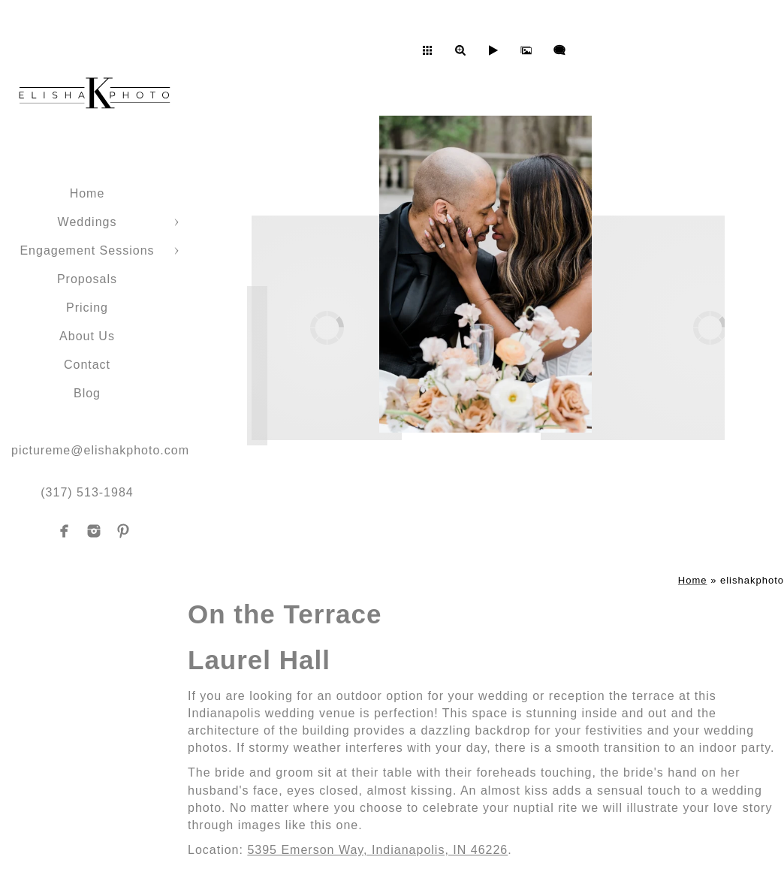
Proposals (87, 279)
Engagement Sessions (87, 250)
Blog (87, 393)
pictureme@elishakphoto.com (100, 450)
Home (87, 193)
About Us (87, 336)
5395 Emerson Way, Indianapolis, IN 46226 (377, 849)
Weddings (87, 222)
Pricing (87, 307)
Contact (87, 364)
